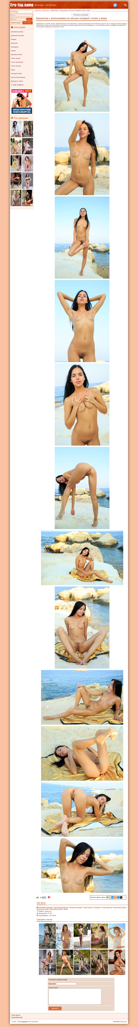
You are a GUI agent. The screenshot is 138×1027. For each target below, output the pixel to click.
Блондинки (14, 47)
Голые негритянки (17, 62)
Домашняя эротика (17, 35)
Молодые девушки (76, 907)
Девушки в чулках (17, 81)
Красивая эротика (17, 32)
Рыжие (13, 51)
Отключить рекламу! (80, 15)
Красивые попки (16, 54)
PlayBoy (13, 39)
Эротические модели (18, 77)
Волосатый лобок (43, 909)
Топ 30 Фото (50, 5)
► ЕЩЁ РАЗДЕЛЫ (17, 85)
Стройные (97, 907)
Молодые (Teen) (16, 73)
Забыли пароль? (16, 23)
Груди (13, 70)
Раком (66, 909)
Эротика (24, 1024)
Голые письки (15, 58)
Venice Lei (48, 911)
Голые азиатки (16, 66)
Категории (39, 5)
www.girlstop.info (17, 1020)
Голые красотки (107, 907)
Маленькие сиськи (56, 909)
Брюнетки (14, 43)
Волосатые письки (120, 907)
